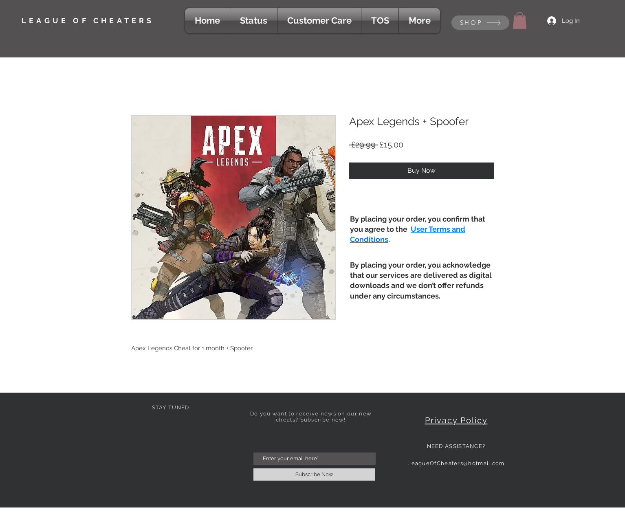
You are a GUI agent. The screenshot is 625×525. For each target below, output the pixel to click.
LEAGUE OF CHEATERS (88, 20)
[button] (520, 20)
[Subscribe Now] (314, 474)
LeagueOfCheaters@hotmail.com (455, 463)
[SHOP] (480, 22)
